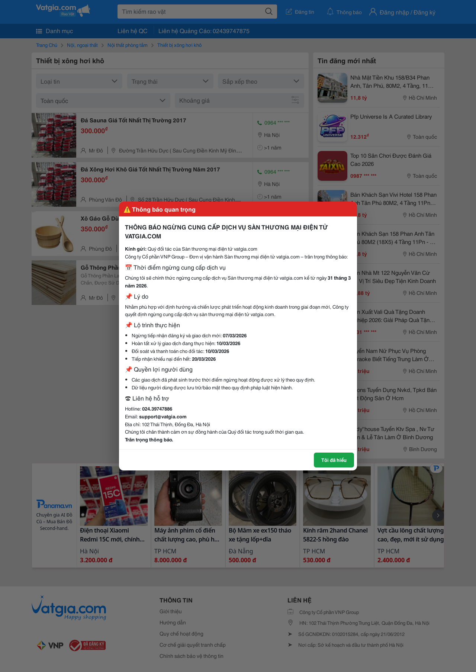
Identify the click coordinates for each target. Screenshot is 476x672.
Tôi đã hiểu (334, 459)
